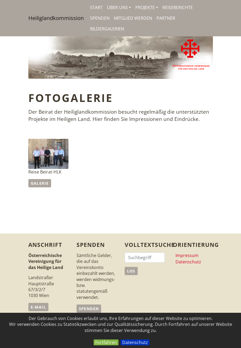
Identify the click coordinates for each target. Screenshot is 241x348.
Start (96, 7)
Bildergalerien (107, 29)
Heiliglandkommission (56, 18)
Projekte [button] (146, 7)
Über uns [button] (119, 7)
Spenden (100, 18)
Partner (165, 18)
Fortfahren (106, 342)
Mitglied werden (133, 18)
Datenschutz (135, 342)
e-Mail (38, 307)
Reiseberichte (177, 7)
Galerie (40, 183)
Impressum (186, 255)
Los (131, 271)
